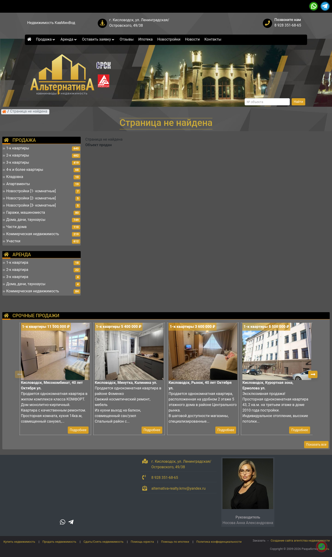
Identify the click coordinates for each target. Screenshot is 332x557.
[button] (312, 374)
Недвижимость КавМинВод (51, 23)
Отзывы (127, 39)
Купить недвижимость (19, 541)
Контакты (213, 39)
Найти (298, 102)
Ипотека (145, 39)
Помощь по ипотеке (175, 541)
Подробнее (78, 430)
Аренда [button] (68, 39)
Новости (192, 39)
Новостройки (168, 39)
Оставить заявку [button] (98, 39)
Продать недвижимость (59, 541)
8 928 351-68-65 (287, 25)
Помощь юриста (142, 541)
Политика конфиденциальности (219, 541)
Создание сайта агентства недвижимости (300, 540)
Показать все (316, 444)
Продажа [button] (46, 39)
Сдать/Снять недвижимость (103, 541)
